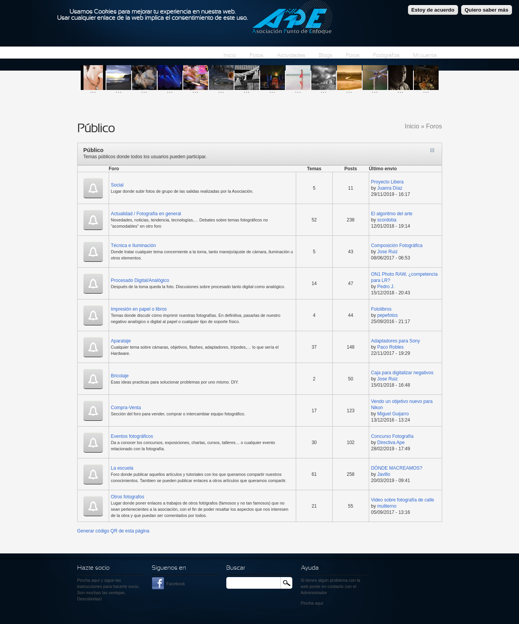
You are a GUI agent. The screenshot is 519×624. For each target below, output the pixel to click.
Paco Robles (390, 347)
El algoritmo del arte (392, 213)
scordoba (386, 220)
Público (93, 150)
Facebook (176, 583)
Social (117, 185)
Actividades (291, 55)
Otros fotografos (127, 497)
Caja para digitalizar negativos (402, 372)
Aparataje (121, 341)
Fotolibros (381, 309)
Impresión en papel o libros (139, 309)
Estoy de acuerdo (433, 7)
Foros (352, 55)
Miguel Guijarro (393, 414)
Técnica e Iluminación (133, 245)
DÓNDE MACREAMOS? (396, 468)
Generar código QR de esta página (113, 531)
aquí (319, 603)
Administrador (314, 592)
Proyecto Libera (387, 182)
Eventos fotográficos (132, 436)
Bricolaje (120, 376)
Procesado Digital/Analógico (140, 280)
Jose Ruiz (387, 251)
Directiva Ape (391, 442)
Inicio (230, 55)
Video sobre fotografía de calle (402, 500)
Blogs (325, 55)
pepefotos (387, 315)
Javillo (383, 474)
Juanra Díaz (390, 188)
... (93, 90)
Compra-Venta (126, 407)
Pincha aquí (88, 580)
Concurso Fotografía (392, 436)
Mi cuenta (425, 55)
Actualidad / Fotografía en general (146, 213)
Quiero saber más (487, 7)
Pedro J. (386, 286)
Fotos (256, 55)
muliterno (386, 506)
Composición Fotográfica (397, 245)
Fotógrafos (386, 55)
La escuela (122, 468)
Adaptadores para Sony (395, 341)
